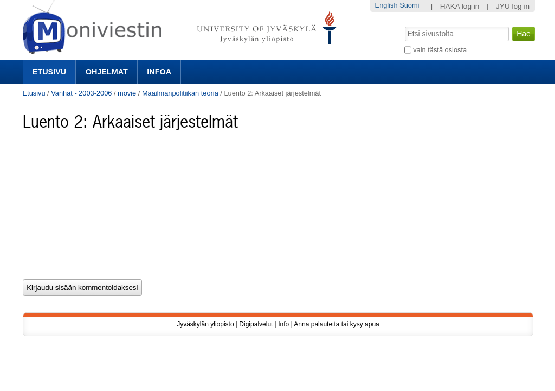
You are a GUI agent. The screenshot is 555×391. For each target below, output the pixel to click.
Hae (403, 25)
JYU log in (513, 6)
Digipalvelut (256, 324)
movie (127, 93)
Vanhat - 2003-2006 (81, 93)
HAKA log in (460, 6)
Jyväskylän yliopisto (205, 324)
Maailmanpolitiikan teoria (180, 93)
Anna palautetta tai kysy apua (336, 324)
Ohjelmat (107, 71)
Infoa (159, 71)
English (386, 5)
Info (283, 324)
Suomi (409, 5)
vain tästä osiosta (440, 50)
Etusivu (49, 71)
